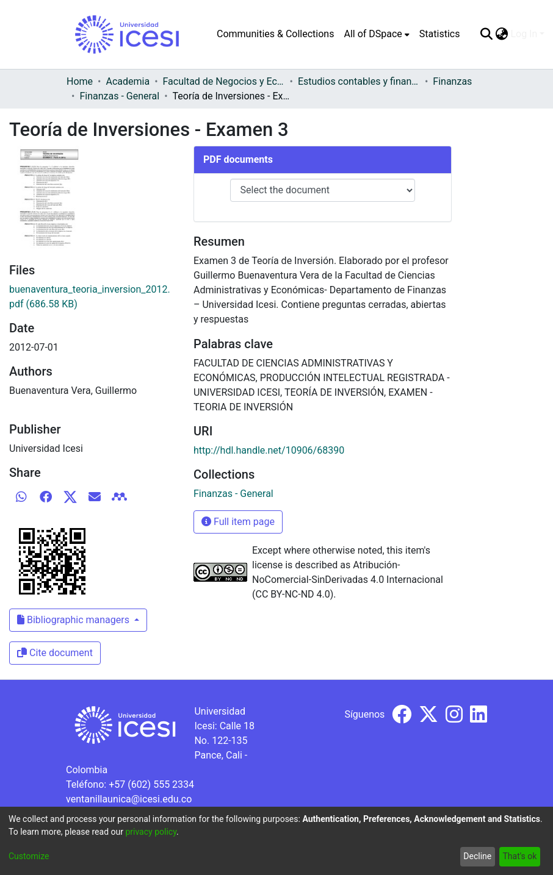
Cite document (55, 653)
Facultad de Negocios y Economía (224, 81)
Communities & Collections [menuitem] (275, 34)
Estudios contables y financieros (359, 81)
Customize (29, 856)
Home (80, 81)
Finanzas (452, 81)
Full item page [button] (238, 521)
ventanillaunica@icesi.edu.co (129, 799)
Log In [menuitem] (523, 34)
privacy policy (150, 832)
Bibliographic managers (74, 620)
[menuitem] (376, 34)
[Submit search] (486, 34)
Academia (128, 81)
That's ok (519, 856)
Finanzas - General (119, 96)
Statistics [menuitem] (439, 34)
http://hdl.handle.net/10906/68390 (268, 450)
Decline (477, 856)
